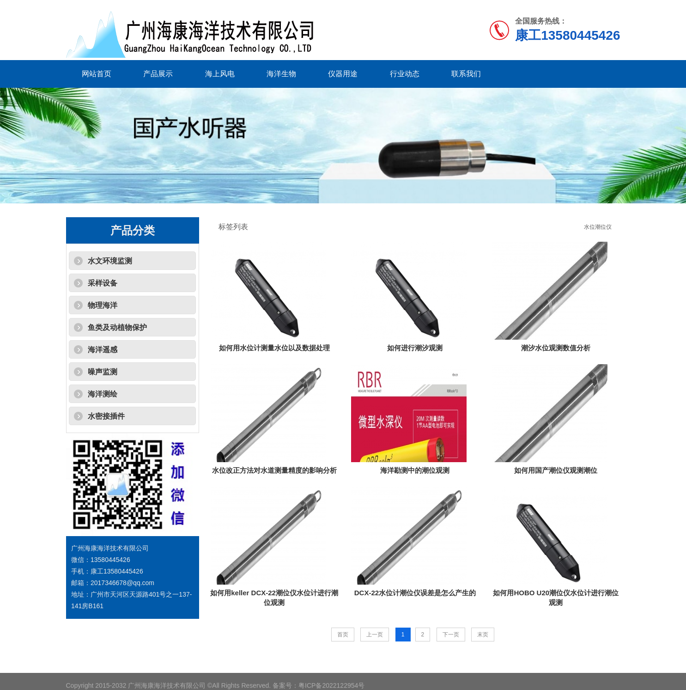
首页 (342, 634)
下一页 (451, 634)
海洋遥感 (102, 350)
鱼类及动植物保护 (117, 327)
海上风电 (220, 74)
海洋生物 (281, 74)
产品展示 (158, 74)
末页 (482, 634)
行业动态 (404, 74)
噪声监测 (102, 372)
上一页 (374, 634)
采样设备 (102, 283)
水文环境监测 (110, 261)
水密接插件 (106, 416)
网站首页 (96, 74)
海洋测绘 (102, 394)
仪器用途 (343, 74)
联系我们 (466, 74)
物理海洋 (102, 305)
